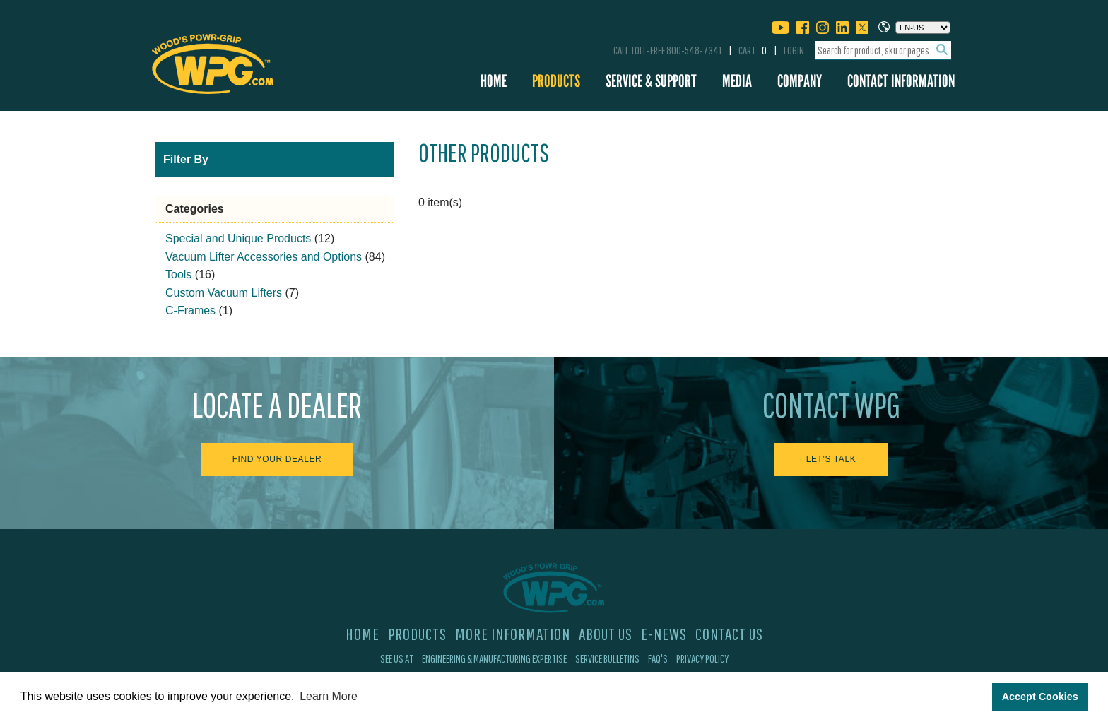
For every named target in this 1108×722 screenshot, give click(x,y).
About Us (605, 634)
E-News (664, 634)
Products (556, 81)
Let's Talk (831, 459)
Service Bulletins (607, 658)
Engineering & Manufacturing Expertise (494, 658)
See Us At (396, 658)
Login (794, 50)
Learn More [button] (329, 696)
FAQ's (658, 658)
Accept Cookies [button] (1040, 696)
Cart (752, 50)
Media (737, 81)
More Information (512, 634)
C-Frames (190, 310)
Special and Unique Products (238, 238)
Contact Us (729, 634)
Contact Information (901, 81)
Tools (178, 274)
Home (494, 81)
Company (799, 81)
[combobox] (883, 50)
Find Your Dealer (277, 459)
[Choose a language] (922, 27)
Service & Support (651, 81)
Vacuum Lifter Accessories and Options (263, 257)
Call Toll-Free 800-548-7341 (667, 50)
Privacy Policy (702, 658)
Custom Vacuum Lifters (223, 293)
